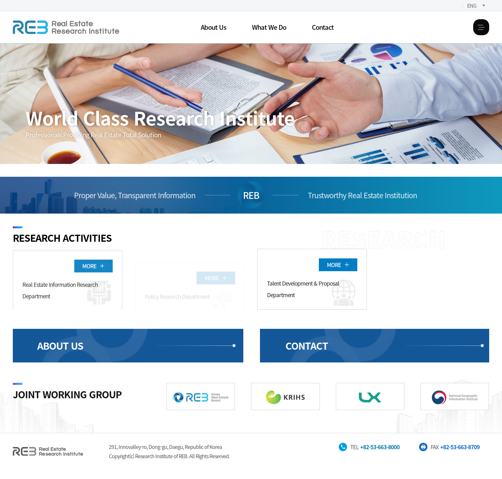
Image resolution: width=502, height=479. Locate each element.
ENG (471, 5)
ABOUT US (53, 345)
